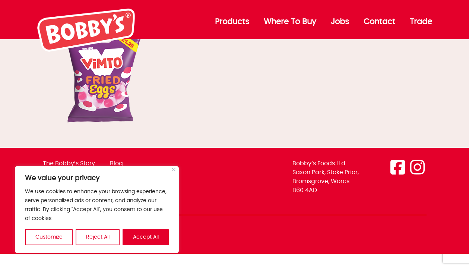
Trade (421, 22)
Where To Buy (290, 22)
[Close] (173, 169)
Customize (49, 237)
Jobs (340, 22)
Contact (379, 22)
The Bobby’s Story (69, 163)
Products (232, 22)
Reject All (98, 237)
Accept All (146, 237)
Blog (116, 163)
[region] (97, 209)
